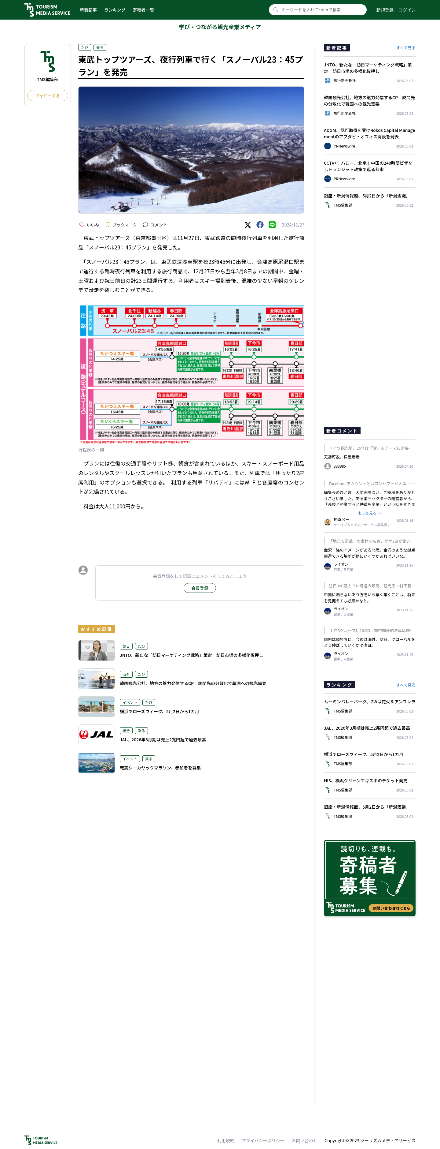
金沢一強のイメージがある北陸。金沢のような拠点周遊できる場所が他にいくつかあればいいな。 (369, 553)
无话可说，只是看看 (342, 457)
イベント (130, 702)
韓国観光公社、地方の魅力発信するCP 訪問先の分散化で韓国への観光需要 (193, 683)
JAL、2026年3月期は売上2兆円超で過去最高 (163, 739)
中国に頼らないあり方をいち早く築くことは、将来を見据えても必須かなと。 (369, 598)
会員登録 (199, 588)
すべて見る (406, 48)
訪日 (126, 646)
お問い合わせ (304, 1140)
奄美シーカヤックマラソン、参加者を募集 (160, 768)
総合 (126, 730)
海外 (126, 674)
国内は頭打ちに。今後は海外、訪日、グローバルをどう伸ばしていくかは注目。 (369, 642)
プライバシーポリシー (263, 1140)
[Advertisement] (191, 532)
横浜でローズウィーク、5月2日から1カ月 (159, 711)
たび (84, 47)
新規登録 (385, 10)
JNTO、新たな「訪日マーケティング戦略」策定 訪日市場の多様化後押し (191, 655)
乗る (100, 47)
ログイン (407, 10)
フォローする (47, 96)
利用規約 (225, 1140)
